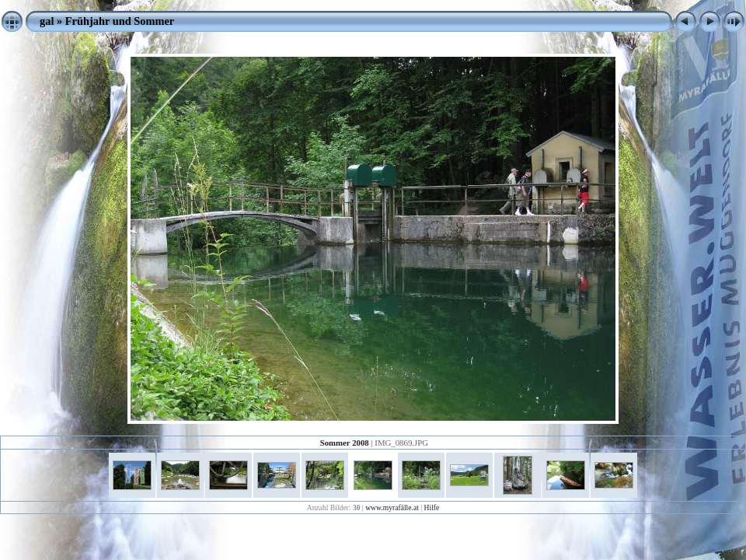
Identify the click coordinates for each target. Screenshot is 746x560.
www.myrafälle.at (392, 507)
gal (47, 21)
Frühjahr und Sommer (119, 21)
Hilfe (432, 507)
